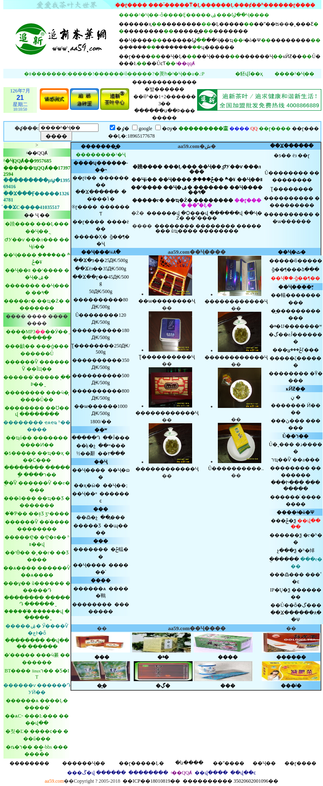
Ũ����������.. (236, 468)
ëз (294, 155)
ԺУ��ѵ (232, 167)
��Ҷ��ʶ (84, 494)
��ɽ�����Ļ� (141, 763)
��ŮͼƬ (156, 63)
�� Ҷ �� (37, 215)
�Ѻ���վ (194, 213)
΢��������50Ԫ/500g (100, 291)
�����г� (148, 200)
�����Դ (86, 438)
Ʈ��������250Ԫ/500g (100, 349)
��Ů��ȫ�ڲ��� (295, 605)
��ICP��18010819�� (151, 781)
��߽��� (112, 517)
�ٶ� (122, 128)
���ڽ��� (287, 421)
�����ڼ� (296, 397)
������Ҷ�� (83, 763)
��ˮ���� (201, 218)
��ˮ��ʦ (266, 24)
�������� (181, 24)
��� (100, 509)
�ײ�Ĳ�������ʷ (295, 326)
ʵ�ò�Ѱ (252, 40)
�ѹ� (169, 128)
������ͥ (285, 497)
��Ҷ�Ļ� (174, 56)
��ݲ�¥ (223, 179)
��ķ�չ (86, 446)
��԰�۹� (196, 192)
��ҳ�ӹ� (87, 485)
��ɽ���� (135, 56)
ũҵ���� (184, 231)
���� (101, 580)
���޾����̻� (101, 146)
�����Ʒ (87, 526)
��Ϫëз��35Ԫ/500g (100, 269)
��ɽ (304, 155)
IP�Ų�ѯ (280, 590)
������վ (163, 213)
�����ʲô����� (295, 261)
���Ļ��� (180, 167)
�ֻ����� (284, 559)
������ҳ (135, 24)
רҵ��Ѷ (281, 460)
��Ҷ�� (264, 763)
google (145, 128)
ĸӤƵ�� (292, 56)
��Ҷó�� (144, 179)
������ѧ (89, 589)
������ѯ (286, 535)
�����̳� (188, 31)
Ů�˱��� (281, 444)
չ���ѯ (286, 550)
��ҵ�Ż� (178, 200)
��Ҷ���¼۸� (101, 252)
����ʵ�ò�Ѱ (295, 512)
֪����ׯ (210, 179)
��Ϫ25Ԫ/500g (100, 260)
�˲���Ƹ (301, 24)
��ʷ (100, 430)
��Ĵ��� (116, 438)
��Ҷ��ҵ (219, 40)
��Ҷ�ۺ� (177, 187)
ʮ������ (217, 47)
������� (230, 31)
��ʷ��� (111, 446)
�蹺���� (147, 167)
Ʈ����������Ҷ (167, 357)
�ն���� (189, 763)
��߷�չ (87, 517)
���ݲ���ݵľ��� (295, 350)
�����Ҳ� (90, 237)
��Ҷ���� (135, 40)
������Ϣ (179, 40)
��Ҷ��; (115, 485)
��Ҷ (100, 462)
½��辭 (86, 453)
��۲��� (111, 453)
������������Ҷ (166, 413)
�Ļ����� (227, 24)
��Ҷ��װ (250, 179)
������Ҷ (256, 56)
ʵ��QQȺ (37, 153)
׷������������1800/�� (100, 422)
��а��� (305, 460)
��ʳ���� (146, 187)
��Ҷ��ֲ (209, 167)
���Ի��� (287, 482)
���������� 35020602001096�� (230, 781)
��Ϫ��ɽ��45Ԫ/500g (100, 280)
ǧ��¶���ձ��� (295, 269)
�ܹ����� (133, 47)
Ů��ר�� (295, 436)
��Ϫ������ (291, 146)
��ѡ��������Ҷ (166, 301)
